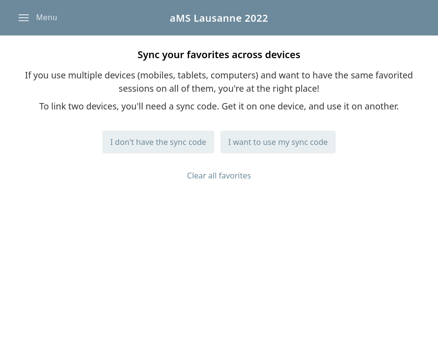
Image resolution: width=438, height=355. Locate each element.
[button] (37, 18)
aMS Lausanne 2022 (219, 18)
